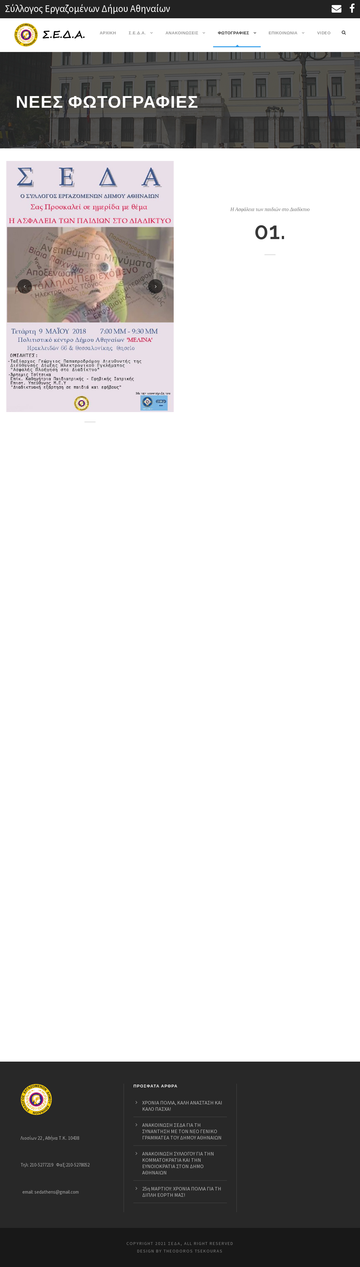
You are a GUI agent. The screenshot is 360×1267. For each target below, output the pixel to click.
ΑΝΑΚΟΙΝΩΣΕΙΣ (182, 33)
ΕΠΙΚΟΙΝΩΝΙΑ (283, 33)
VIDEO (324, 33)
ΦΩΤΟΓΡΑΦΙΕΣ (234, 33)
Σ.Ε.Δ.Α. (139, 33)
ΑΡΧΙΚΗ (110, 33)
